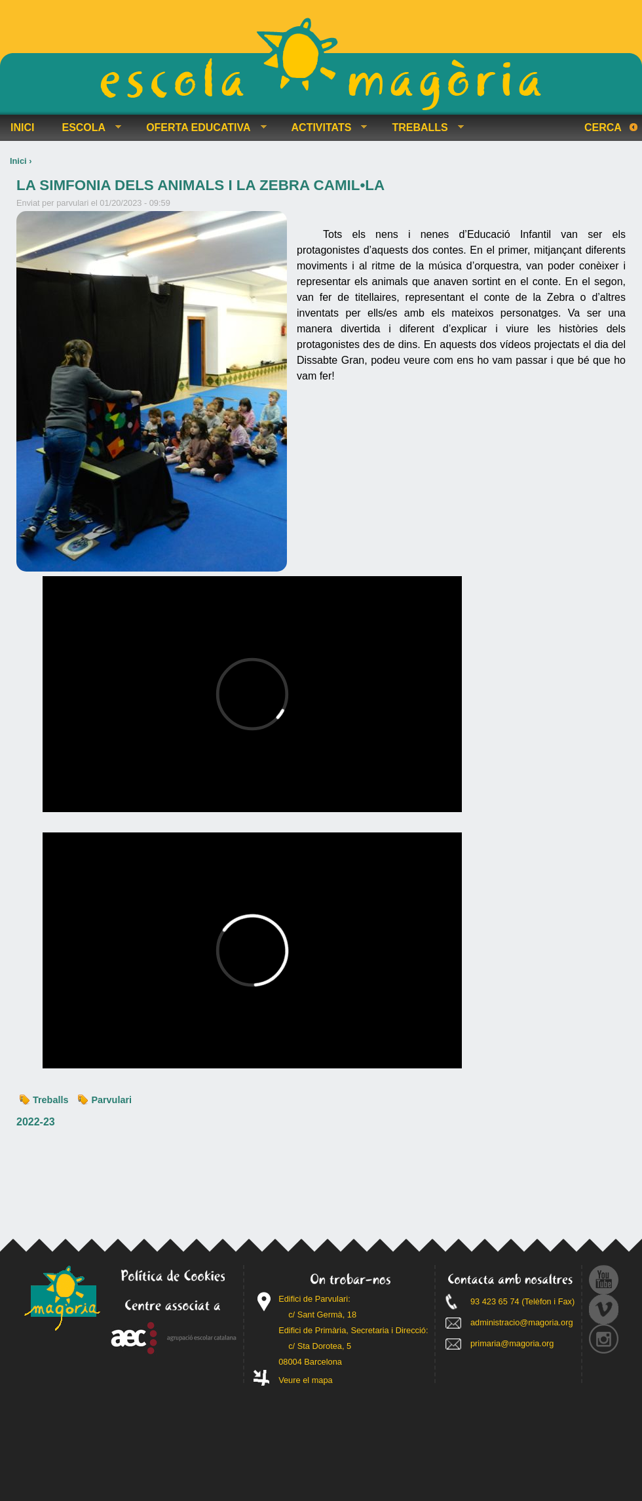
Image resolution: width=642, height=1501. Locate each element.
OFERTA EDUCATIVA (201, 128)
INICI (22, 127)
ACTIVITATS (324, 128)
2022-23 (35, 1121)
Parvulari (111, 1100)
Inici (18, 161)
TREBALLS (422, 128)
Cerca (603, 127)
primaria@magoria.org (512, 1343)
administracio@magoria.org (521, 1322)
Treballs (50, 1100)
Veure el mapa (305, 1380)
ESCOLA (86, 128)
